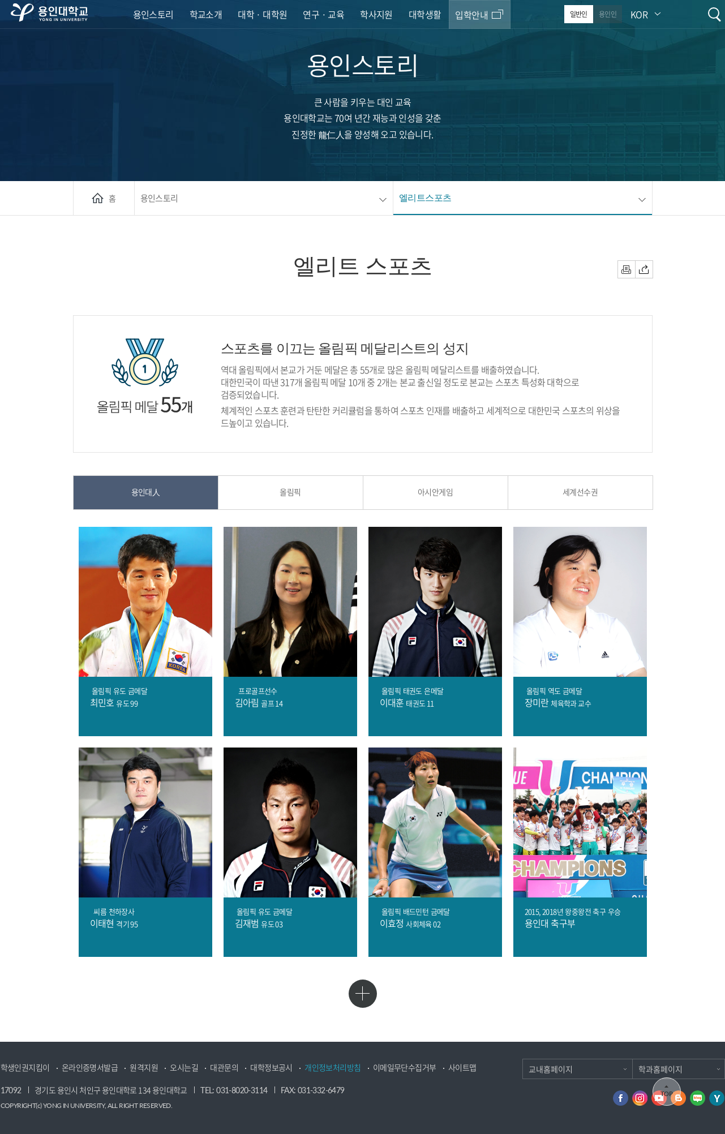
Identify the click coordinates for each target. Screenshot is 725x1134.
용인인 (607, 14)
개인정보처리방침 (332, 1067)
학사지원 (376, 14)
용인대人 (145, 491)
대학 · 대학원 (262, 14)
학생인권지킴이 (25, 1067)
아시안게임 (435, 491)
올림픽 (290, 491)
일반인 (578, 14)
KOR (638, 14)
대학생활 (425, 14)
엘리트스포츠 (425, 197)
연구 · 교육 (323, 14)
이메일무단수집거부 (404, 1067)
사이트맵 (462, 1067)
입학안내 (471, 15)
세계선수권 (580, 491)
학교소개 (206, 14)
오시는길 (184, 1067)
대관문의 (224, 1067)
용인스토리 (153, 14)
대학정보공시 (271, 1067)
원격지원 (144, 1067)
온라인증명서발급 (90, 1067)
